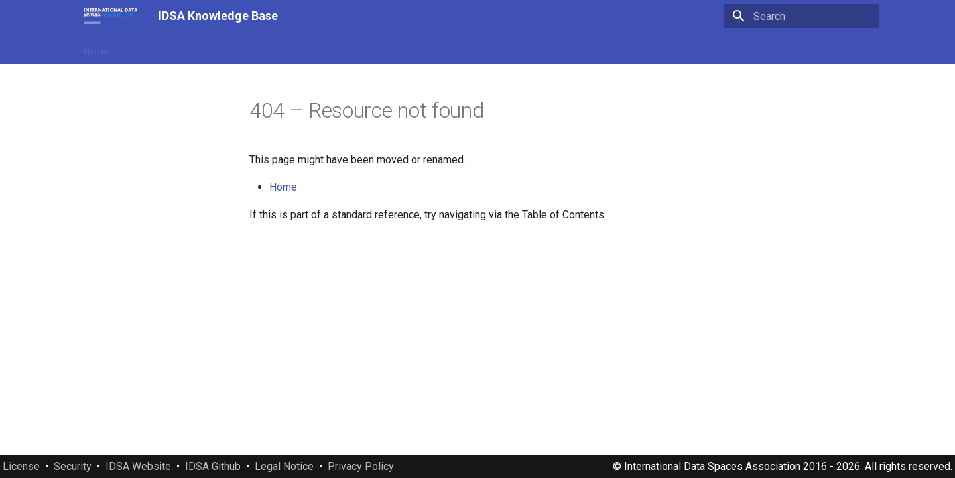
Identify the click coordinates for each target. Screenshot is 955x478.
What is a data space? (170, 48)
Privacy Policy (361, 466)
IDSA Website (138, 466)
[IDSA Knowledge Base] (110, 16)
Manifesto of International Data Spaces (313, 48)
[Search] (801, 16)
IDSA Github (213, 466)
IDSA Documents (447, 48)
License (21, 466)
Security (73, 466)
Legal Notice (284, 466)
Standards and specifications (559, 48)
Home (96, 48)
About (711, 48)
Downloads (659, 48)
